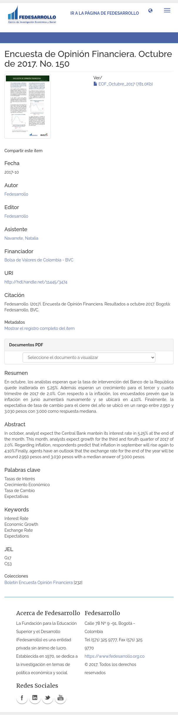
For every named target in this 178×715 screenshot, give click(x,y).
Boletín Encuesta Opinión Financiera (38, 582)
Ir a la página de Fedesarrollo (104, 13)
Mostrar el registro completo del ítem (39, 328)
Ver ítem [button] (18, 37)
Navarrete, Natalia (21, 238)
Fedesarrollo (16, 194)
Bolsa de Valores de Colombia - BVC (38, 260)
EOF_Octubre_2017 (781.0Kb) (123, 84)
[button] (150, 10)
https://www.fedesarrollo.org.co (115, 656)
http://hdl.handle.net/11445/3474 (35, 282)
